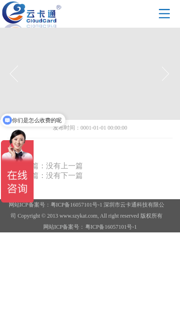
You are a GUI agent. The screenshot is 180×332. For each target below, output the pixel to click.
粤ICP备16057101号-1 (111, 227)
